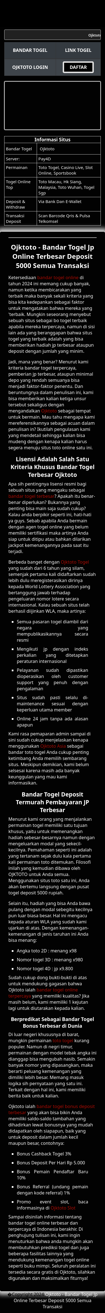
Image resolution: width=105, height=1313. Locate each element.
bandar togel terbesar (31, 496)
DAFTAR (78, 67)
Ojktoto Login (30, 67)
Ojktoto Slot (63, 1208)
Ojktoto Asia (53, 746)
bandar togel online (58, 277)
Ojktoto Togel (75, 562)
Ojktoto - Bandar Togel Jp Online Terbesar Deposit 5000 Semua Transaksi (56, 1300)
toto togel (63, 1040)
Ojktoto (47, 148)
